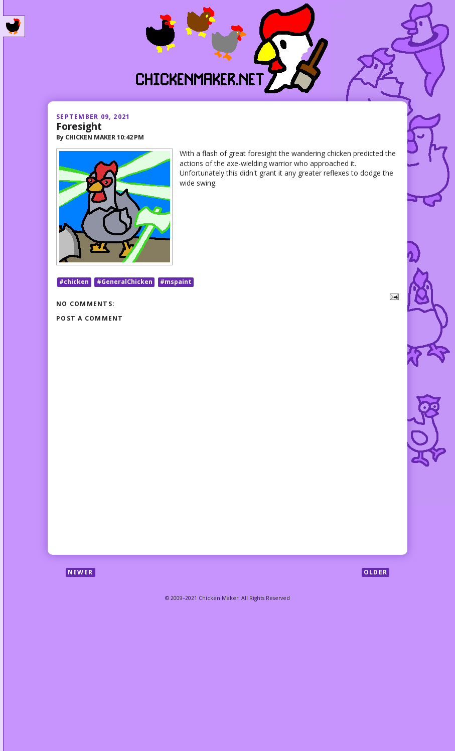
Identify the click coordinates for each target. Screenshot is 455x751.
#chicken (74, 281)
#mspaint (176, 281)
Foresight (79, 126)
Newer (80, 572)
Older (375, 572)
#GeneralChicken (125, 281)
